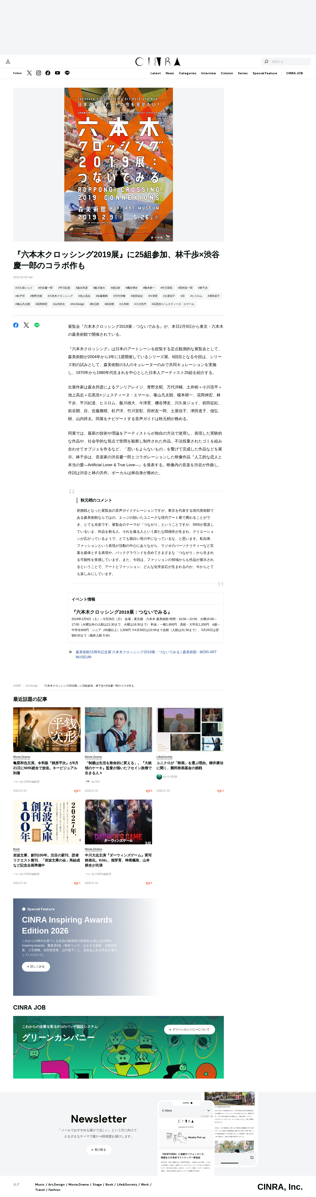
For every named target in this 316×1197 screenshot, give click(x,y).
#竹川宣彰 (167, 292)
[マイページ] (22, 63)
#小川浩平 (140, 308)
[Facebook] (47, 78)
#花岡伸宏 (42, 308)
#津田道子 (214, 300)
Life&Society (127, 1188)
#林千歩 (203, 292)
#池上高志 (84, 300)
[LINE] (67, 78)
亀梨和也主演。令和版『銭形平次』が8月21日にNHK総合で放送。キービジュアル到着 (45, 772)
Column (227, 78)
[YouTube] (57, 77)
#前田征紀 (137, 300)
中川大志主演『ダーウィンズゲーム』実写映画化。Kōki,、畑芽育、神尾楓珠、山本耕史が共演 (118, 865)
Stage (97, 1188)
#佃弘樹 (115, 292)
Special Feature (265, 78)
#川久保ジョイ (24, 292)
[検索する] (252, 64)
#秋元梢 (94, 308)
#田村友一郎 (185, 292)
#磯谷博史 (132, 292)
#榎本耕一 (149, 292)
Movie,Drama (78, 1188)
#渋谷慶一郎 (45, 292)
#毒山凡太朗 (22, 308)
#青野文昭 (36, 300)
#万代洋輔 (119, 300)
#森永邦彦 (82, 292)
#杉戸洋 (20, 300)
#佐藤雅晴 (102, 300)
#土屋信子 (169, 300)
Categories (187, 78)
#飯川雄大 (99, 292)
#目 (183, 300)
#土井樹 (124, 308)
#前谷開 (109, 308)
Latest (156, 78)
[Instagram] (38, 78)
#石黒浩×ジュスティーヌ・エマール (173, 308)
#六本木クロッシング (60, 300)
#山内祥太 (59, 308)
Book (109, 1188)
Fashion (54, 1194)
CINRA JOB (294, 78)
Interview (208, 78)
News (170, 78)
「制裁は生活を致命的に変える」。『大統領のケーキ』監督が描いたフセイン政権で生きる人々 (118, 772)
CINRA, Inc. (280, 1191)
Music (40, 1188)
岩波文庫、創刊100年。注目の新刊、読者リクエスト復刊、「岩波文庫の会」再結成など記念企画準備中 (46, 865)
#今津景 (153, 300)
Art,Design (31, 690)
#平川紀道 (64, 292)
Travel (40, 1194)
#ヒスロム (196, 300)
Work (145, 1188)
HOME (17, 690)
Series (243, 78)
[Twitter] (29, 78)
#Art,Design (77, 308)
